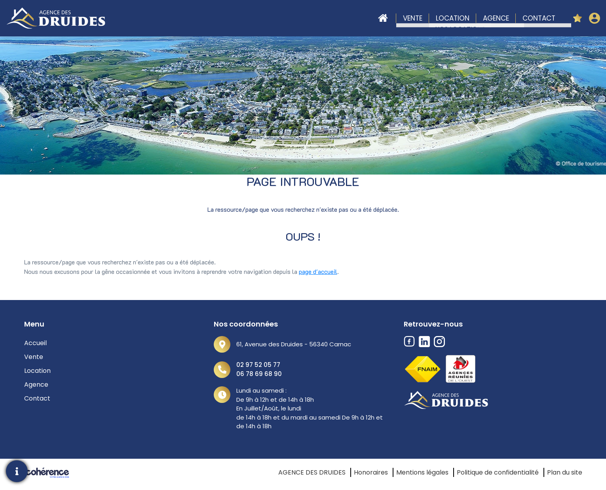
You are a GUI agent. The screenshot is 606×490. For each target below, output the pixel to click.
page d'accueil (318, 271)
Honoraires (371, 472)
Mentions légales (422, 472)
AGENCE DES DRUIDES (312, 472)
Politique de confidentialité (498, 472)
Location (452, 18)
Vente (412, 18)
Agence (496, 18)
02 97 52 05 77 (258, 365)
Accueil (383, 18)
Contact (538, 18)
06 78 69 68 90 (259, 374)
